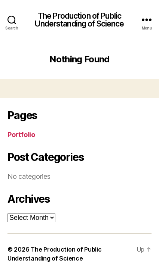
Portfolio (21, 134)
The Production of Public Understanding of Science (79, 20)
